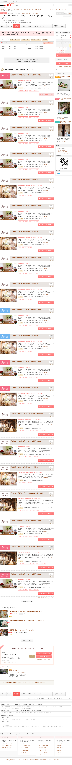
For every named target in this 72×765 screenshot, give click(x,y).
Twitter (59, 173)
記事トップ (59, 744)
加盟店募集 (44, 759)
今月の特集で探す (24, 750)
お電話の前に (5, 662)
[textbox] (61, 5)
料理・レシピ (59, 754)
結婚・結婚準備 (60, 747)
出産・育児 (59, 752)
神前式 (4, 722)
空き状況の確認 (47, 659)
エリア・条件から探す (7, 745)
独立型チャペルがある (36, 726)
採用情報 (31, 759)
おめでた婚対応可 (53, 726)
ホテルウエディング (6, 719)
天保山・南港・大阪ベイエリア (39, 712)
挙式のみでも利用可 (45, 726)
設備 (29, 26)
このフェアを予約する (46, 120)
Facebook (57, 173)
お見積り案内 (44, 39)
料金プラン (9, 26)
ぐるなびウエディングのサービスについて (54, 759)
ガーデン (20, 726)
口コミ (62, 26)
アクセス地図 (56, 26)
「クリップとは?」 (67, 153)
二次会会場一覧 (42, 754)
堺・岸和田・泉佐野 (28, 712)
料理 (23, 26)
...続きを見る (46, 85)
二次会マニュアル (42, 750)
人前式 (12, 722)
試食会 (11, 39)
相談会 (28, 39)
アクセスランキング (43, 752)
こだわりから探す (42, 749)
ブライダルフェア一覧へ (43, 653)
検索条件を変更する (27, 601)
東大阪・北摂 (48, 712)
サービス (36, 26)
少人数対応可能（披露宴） (8, 726)
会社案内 (7, 759)
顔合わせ (61, 745)
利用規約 (11, 759)
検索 (70, 4)
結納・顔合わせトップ (7, 744)
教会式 (8, 722)
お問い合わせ (39, 659)
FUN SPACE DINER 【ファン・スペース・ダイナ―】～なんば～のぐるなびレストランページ (24, 682)
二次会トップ (41, 744)
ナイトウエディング (27, 726)
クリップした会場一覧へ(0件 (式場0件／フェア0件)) (62, 151)
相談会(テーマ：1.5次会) (36, 39)
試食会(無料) (17, 39)
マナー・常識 (5, 749)
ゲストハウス (18, 719)
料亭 (34, 719)
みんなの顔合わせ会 (6, 747)
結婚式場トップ (24, 744)
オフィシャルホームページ (13, 662)
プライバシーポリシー (18, 759)
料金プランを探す (24, 747)
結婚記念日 (59, 750)
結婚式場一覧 (23, 752)
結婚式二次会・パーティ (62, 749)
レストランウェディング (27, 719)
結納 (58, 745)
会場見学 (23, 39)
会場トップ (3, 26)
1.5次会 (15, 726)
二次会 (70, 13)
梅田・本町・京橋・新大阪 (7, 712)
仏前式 (15, 722)
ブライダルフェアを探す (26, 749)
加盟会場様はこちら (37, 759)
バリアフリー (61, 726)
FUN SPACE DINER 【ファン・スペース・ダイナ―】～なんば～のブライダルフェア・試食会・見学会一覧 (44, 698)
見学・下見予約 (44, 656)
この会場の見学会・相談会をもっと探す (45, 598)
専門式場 (13, 719)
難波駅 (36, 13)
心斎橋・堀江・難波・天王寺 (28, 13)
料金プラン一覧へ (26, 640)
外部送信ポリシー (26, 759)
